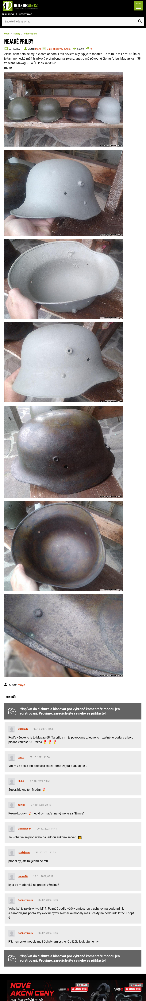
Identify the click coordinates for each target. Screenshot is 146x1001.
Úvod (7, 33)
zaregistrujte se (65, 713)
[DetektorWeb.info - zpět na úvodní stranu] (33, 6)
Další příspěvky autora (59, 48)
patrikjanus (24, 852)
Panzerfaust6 (25, 900)
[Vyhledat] (140, 21)
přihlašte (98, 713)
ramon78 (23, 876)
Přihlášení (8, 14)
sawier (21, 804)
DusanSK (23, 728)
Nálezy (16, 33)
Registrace (25, 14)
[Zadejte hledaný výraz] (73, 21)
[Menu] (138, 5)
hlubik (21, 781)
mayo (38, 48)
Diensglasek (24, 828)
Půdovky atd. (30, 33)
